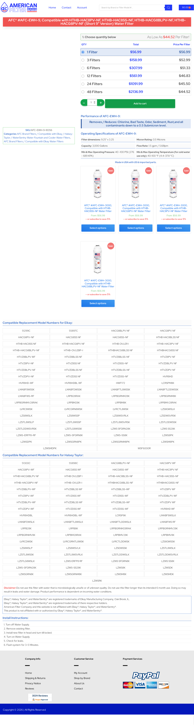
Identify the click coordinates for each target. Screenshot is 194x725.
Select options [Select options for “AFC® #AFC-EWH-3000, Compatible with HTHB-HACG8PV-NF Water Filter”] (135, 228)
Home (52, 7)
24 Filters (94, 84)
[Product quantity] (92, 102)
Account (82, 7)
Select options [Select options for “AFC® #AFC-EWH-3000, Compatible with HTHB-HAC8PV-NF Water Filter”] (173, 228)
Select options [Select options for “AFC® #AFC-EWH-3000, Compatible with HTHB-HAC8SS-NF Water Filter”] (98, 228)
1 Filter (92, 52)
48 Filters (94, 92)
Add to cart (132, 103)
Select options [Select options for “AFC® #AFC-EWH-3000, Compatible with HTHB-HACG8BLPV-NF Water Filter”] (98, 302)
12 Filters (94, 76)
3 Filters (93, 60)
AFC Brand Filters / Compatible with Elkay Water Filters (33, 141)
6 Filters (93, 68)
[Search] (168, 7)
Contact (66, 7)
